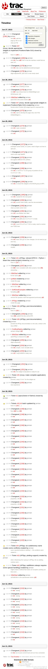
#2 (14, 416)
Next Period (40, 19)
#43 (15, 411)
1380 (17, 55)
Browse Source (39, 14)
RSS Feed (25, 662)
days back (32, 30)
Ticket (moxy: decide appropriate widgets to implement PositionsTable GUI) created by (24, 104)
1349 (17, 405)
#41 (42, 268)
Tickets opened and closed (34, 43)
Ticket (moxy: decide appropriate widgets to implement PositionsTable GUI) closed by (22, 49)
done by (34, 33)
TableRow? (20, 170)
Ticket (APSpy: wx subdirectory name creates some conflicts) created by (22, 547)
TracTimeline (15, 656)
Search (42, 16)
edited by (18, 97)
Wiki (7, 14)
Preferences (42, 11)
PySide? (22, 379)
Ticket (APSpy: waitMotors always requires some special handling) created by (25, 566)
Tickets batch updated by (23, 403)
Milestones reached (32, 41)
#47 (20, 60)
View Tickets (31, 16)
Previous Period (30, 19)
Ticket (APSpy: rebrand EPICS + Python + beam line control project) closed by (24, 259)
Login (18, 11)
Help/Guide (25, 11)
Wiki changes (30, 38)
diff (29, 99)
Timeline (16, 14)
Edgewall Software (24, 665)
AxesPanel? (14, 173)
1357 (17, 262)
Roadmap (27, 14)
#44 (14, 268)
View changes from (34, 28)
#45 (14, 38)
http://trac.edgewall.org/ (40, 668)
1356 (17, 310)
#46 (15, 316)
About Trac (34, 11)
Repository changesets (33, 36)
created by (18, 279)
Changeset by (11, 35)
